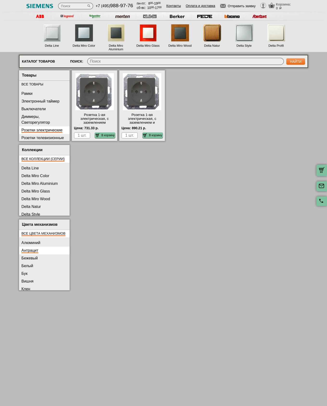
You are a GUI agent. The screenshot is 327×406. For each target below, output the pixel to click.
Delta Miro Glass (147, 45)
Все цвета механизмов (43, 233)
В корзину (105, 135)
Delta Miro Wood (180, 45)
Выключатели (33, 109)
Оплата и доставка (200, 6)
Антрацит (29, 250)
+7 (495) (114, 6)
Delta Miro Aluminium (116, 47)
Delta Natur (212, 45)
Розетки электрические (41, 130)
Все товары (32, 84)
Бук (24, 273)
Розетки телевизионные (42, 138)
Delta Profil (276, 45)
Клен (25, 289)
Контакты (173, 6)
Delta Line (52, 45)
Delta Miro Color (84, 45)
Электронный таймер (40, 101)
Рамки (27, 93)
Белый (27, 266)
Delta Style (244, 45)
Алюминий (30, 243)
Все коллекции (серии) (43, 159)
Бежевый (29, 258)
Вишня (27, 281)
